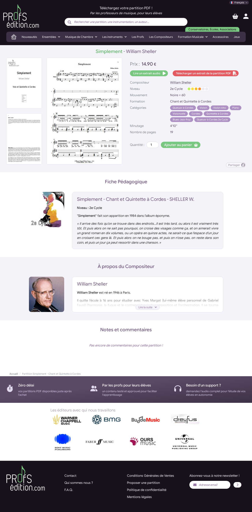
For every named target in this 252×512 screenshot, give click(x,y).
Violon (203, 107)
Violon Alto (219, 107)
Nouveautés (29, 37)
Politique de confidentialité (146, 490)
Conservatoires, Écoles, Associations (212, 29)
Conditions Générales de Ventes (150, 476)
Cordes (196, 113)
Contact (70, 476)
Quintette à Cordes (217, 113)
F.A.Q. (68, 490)
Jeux (237, 37)
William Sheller (180, 83)
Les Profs (138, 37)
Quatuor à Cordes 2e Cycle (212, 119)
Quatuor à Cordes (183, 107)
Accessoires (221, 37)
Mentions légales (139, 497)
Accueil (13, 373)
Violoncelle (179, 113)
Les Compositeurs (161, 37)
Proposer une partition (143, 483)
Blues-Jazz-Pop (182, 119)
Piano (235, 107)
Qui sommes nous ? (78, 483)
